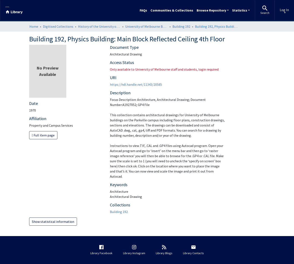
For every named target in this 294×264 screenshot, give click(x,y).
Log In (284, 10)
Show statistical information (53, 221)
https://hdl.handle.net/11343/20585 (136, 84)
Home (33, 26)
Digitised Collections (58, 26)
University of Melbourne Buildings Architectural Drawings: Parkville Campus (146, 26)
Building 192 (181, 26)
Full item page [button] (43, 135)
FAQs (143, 10)
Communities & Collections (172, 10)
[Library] (14, 10)
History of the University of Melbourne (99, 26)
